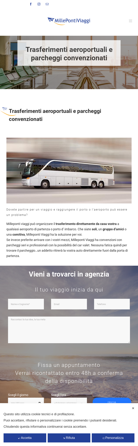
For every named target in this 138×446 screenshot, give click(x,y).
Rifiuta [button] (69, 438)
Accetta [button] (24, 438)
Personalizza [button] (113, 438)
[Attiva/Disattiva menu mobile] (131, 21)
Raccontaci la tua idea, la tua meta (69, 330)
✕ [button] (133, 408)
